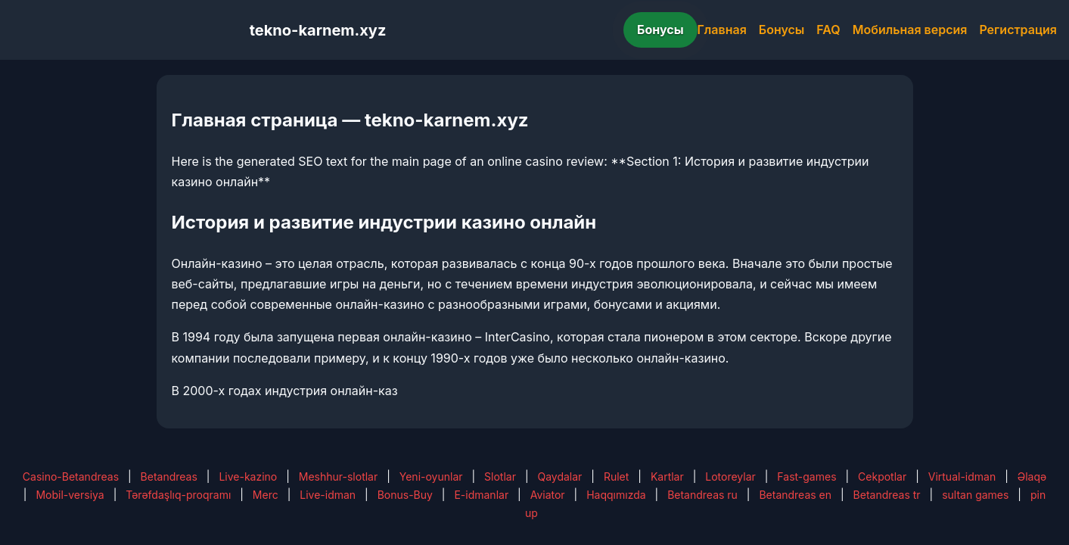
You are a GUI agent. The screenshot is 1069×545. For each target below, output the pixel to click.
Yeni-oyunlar (431, 476)
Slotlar (500, 476)
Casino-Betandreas (71, 476)
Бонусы (660, 29)
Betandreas (169, 476)
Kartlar (667, 476)
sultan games (975, 494)
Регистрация (1018, 29)
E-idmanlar (481, 494)
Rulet (616, 476)
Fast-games (806, 476)
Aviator (547, 494)
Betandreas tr (887, 494)
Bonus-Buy (405, 494)
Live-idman (328, 494)
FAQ (828, 29)
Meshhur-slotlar (338, 476)
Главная (722, 29)
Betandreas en (795, 494)
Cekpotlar (882, 476)
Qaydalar (559, 476)
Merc (265, 494)
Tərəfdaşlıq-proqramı (178, 494)
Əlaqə (1032, 476)
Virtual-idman (962, 476)
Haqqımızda (615, 494)
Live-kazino (248, 476)
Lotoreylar (730, 476)
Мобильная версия (910, 29)
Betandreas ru (702, 494)
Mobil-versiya (70, 494)
